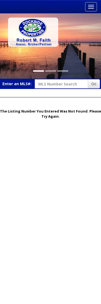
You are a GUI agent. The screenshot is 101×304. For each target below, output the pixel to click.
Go (93, 83)
